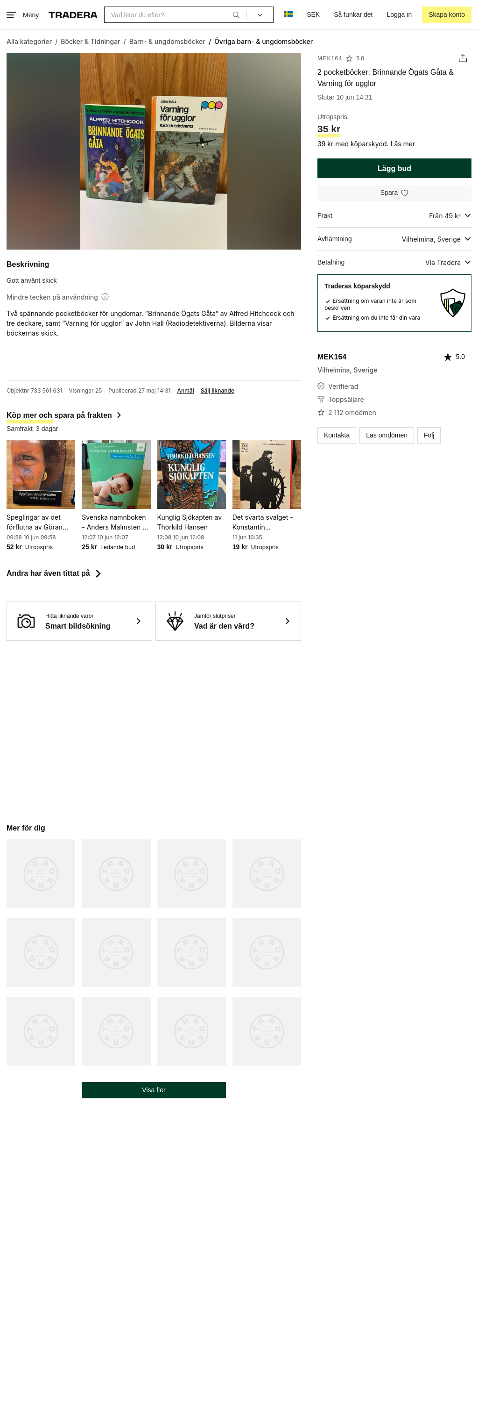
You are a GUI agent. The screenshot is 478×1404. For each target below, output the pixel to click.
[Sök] (236, 14)
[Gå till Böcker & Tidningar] (90, 41)
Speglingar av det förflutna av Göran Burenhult (35, 522)
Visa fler (153, 1090)
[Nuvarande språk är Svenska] (288, 15)
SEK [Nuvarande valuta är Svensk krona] (313, 14)
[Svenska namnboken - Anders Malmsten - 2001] (116, 474)
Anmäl (185, 390)
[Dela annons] (462, 58)
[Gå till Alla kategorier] (29, 41)
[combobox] (175, 14)
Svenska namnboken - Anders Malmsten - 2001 (114, 522)
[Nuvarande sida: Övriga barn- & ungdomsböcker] (263, 41)
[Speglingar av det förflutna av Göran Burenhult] (41, 474)
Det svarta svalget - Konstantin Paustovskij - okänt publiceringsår (262, 522)
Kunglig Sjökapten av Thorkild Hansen (189, 522)
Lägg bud (394, 168)
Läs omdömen (387, 435)
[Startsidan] (73, 15)
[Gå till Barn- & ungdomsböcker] (167, 41)
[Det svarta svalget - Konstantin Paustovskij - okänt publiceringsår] (266, 474)
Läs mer (403, 144)
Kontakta (337, 435)
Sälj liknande (217, 390)
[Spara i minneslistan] (394, 193)
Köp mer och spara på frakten (65, 415)
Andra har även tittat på (55, 573)
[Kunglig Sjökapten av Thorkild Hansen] (191, 474)
